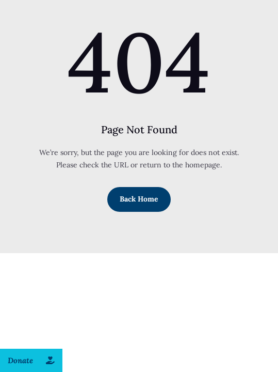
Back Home (139, 199)
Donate (35, 360)
